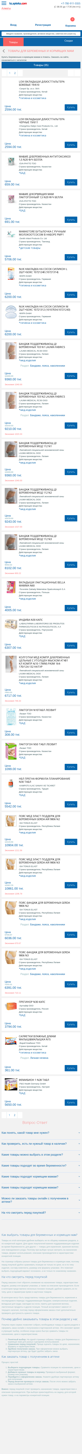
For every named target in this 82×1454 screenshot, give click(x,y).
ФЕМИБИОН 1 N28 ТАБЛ (34, 1079)
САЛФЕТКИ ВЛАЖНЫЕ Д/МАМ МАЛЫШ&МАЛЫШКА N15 (37, 1038)
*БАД (22, 173)
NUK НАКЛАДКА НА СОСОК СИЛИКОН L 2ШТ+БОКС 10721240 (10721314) (43, 270)
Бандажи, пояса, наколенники (47, 365)
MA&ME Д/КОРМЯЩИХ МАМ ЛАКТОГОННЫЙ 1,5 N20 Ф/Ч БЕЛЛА (41, 196)
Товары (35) (41, 65)
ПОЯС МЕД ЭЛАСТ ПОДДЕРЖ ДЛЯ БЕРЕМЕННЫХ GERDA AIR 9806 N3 (39, 861)
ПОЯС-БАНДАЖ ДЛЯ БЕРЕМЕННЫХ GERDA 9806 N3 (44, 954)
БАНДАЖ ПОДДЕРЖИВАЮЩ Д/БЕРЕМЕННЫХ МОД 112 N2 (38, 491)
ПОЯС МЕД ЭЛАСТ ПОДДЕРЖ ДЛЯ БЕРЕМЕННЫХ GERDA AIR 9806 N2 (39, 818)
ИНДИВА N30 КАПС (31, 619)
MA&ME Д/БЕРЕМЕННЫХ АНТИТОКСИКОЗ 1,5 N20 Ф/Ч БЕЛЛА (45, 158)
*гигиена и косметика (32, 98)
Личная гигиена (39, 1058)
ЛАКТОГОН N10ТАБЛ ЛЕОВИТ (37, 710)
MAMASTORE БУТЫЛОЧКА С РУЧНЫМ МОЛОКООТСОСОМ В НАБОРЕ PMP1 (42, 233)
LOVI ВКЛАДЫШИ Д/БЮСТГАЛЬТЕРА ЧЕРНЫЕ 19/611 (42, 121)
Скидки (68, 40)
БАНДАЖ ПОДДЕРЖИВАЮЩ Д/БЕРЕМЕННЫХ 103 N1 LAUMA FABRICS (42, 345)
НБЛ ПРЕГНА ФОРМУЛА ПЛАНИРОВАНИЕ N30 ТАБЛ (44, 780)
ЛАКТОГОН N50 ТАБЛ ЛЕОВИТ (38, 744)
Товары (13, 42)
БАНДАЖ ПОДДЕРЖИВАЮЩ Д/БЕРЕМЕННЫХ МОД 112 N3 (38, 537)
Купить (71, 107)
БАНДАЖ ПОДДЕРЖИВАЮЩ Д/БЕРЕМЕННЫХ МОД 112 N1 (38, 445)
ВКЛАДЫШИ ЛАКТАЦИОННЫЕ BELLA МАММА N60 (42, 584)
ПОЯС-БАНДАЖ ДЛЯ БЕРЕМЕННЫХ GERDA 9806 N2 (44, 904)
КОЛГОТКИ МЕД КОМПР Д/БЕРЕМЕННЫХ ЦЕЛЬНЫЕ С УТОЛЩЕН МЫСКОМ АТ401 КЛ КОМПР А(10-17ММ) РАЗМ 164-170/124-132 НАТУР (44, 662)
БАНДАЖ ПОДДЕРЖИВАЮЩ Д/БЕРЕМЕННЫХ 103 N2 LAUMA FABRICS (42, 395)
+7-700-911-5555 (70, 3)
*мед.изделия (27, 360)
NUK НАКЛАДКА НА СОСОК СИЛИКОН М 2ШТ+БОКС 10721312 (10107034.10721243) (44, 308)
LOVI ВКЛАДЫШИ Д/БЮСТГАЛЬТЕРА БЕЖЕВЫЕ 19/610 (42, 83)
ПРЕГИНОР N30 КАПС (32, 1001)
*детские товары (29, 247)
